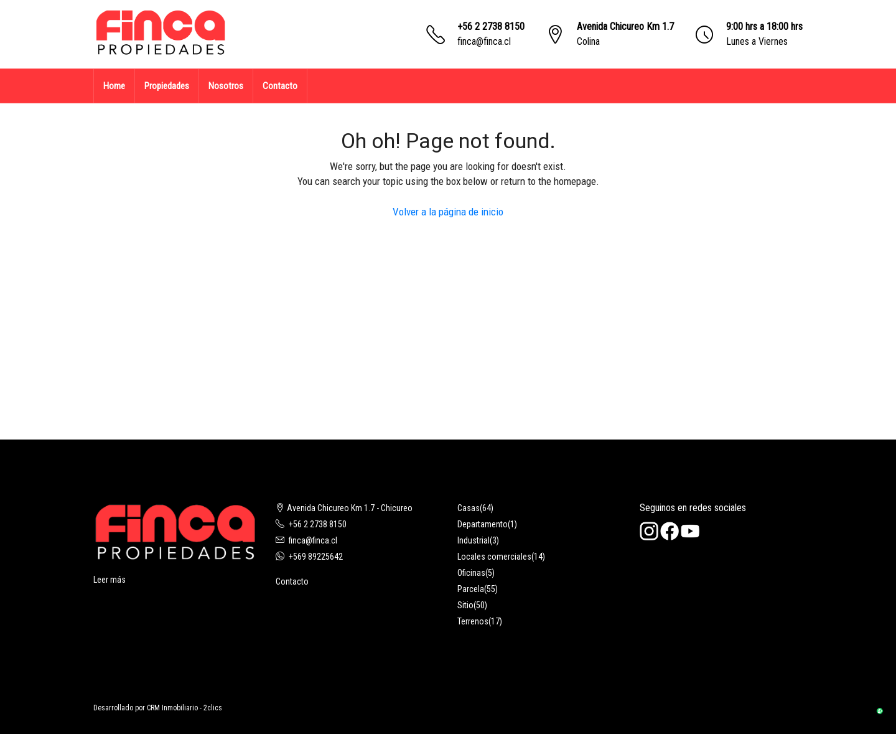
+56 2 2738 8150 (491, 26)
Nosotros (225, 86)
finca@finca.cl (484, 41)
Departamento (482, 524)
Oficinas (471, 573)
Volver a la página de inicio (448, 211)
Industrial (473, 540)
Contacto (280, 86)
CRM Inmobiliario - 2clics (184, 707)
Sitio (465, 605)
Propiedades (166, 86)
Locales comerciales (494, 557)
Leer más (109, 580)
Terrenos (472, 621)
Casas (468, 508)
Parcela (470, 589)
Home (114, 86)
